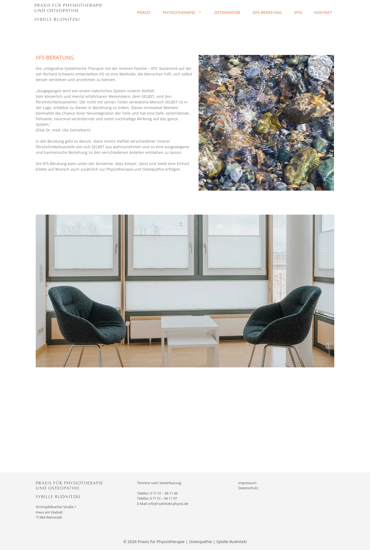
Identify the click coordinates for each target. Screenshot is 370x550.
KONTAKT (323, 12)
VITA (298, 12)
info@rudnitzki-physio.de (168, 503)
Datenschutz (248, 487)
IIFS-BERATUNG (267, 12)
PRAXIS (143, 12)
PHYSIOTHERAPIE (185, 12)
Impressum (247, 482)
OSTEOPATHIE (227, 12)
